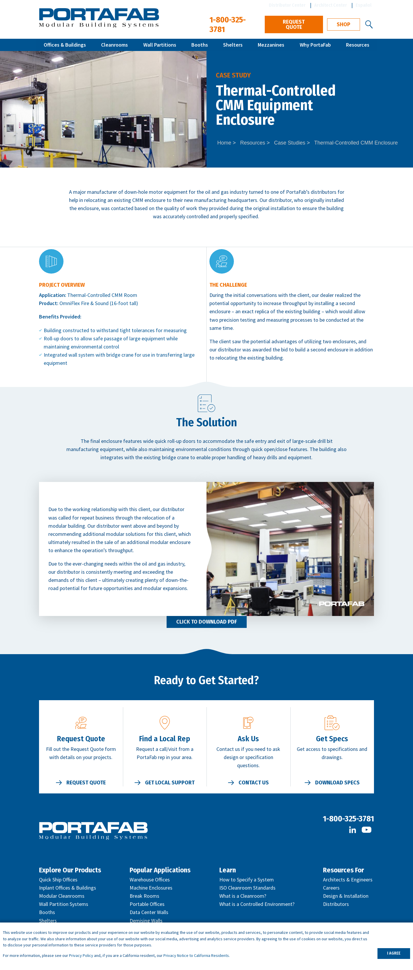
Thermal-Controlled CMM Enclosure (356, 143)
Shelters (233, 44)
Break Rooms (144, 895)
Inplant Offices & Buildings (67, 887)
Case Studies (289, 143)
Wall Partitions (159, 44)
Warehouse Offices (150, 879)
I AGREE (393, 953)
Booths (199, 44)
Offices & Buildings (65, 44)
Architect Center (330, 5)
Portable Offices (147, 904)
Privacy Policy (81, 955)
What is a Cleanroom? (242, 895)
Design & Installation (345, 895)
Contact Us (254, 782)
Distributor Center (287, 5)
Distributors (336, 904)
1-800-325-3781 (348, 818)
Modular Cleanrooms (61, 895)
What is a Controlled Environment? (256, 904)
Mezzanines (271, 44)
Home (224, 143)
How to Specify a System (246, 879)
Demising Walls (146, 920)
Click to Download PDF (206, 622)
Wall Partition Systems (63, 904)
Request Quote (294, 24)
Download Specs (337, 782)
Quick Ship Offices (58, 879)
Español (364, 5)
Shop (343, 24)
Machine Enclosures (151, 887)
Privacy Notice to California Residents (196, 955)
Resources (357, 44)
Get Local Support (170, 782)
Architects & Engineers (348, 879)
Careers (331, 887)
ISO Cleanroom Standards (247, 887)
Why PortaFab (315, 44)
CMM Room (124, 295)
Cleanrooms (114, 44)
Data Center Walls (149, 912)
